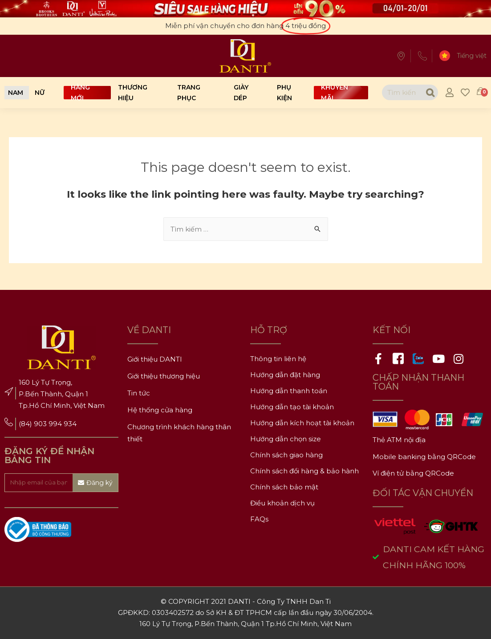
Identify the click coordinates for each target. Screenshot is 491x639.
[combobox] (401, 92)
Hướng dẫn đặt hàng (285, 374)
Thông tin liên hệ (278, 358)
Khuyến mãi (334, 92)
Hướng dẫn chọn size (285, 439)
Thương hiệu (132, 92)
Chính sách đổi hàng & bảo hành (304, 471)
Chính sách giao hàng (286, 455)
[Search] (430, 92)
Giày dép (241, 92)
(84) (26, 423)
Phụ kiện (284, 92)
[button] (15, 92)
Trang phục (188, 92)
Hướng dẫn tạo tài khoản (292, 407)
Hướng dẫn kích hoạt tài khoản (302, 423)
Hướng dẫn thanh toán (288, 391)
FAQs (259, 519)
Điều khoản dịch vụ (282, 503)
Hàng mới (80, 92)
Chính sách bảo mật (284, 487)
